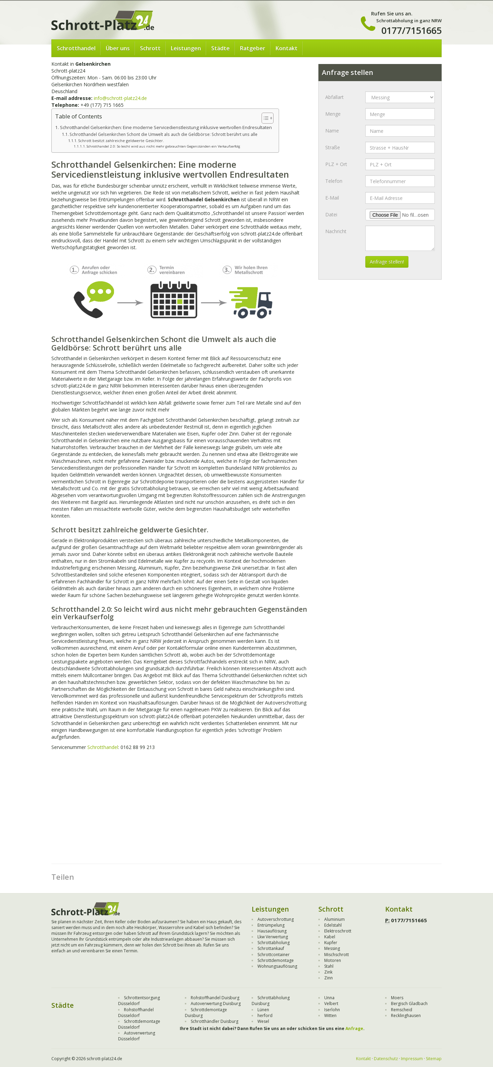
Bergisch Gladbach (409, 1003)
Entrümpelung (271, 925)
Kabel (329, 937)
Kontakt (287, 48)
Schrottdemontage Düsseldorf (139, 1024)
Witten (330, 1015)
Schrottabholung (273, 942)
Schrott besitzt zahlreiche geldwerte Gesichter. (121, 140)
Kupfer (330, 942)
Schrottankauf (270, 948)
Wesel (263, 1021)
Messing (332, 948)
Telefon (333, 181)
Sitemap (434, 1059)
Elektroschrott (337, 931)
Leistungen (186, 48)
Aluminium (334, 919)
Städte (220, 48)
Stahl (328, 966)
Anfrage (354, 1028)
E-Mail (332, 197)
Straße (332, 147)
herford (265, 1015)
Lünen (263, 1010)
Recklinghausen (406, 1015)
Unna (329, 998)
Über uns (118, 48)
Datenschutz (386, 1059)
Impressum (412, 1059)
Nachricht (335, 231)
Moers (397, 998)
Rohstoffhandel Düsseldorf (136, 1012)
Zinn (328, 978)
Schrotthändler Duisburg (214, 1021)
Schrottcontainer (273, 954)
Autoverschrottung (275, 919)
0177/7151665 (411, 30)
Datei (331, 214)
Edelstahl (333, 925)
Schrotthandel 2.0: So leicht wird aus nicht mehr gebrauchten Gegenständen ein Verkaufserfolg (163, 146)
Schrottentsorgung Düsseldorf (139, 1000)
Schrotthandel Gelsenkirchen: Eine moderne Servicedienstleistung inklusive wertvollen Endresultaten (166, 127)
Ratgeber (252, 48)
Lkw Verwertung (272, 937)
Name (332, 130)
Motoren (332, 960)
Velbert (331, 1003)
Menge (333, 114)
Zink (328, 972)
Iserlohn (332, 1010)
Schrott (150, 48)
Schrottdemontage (275, 960)
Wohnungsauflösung (277, 966)
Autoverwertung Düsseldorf (136, 1036)
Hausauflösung (272, 931)
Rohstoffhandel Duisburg (215, 998)
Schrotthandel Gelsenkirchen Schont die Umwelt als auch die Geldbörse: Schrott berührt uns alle (163, 134)
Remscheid (401, 1010)
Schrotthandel (76, 48)
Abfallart (334, 97)
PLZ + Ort (336, 164)
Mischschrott (336, 954)
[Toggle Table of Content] (264, 118)
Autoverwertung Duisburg (216, 1003)
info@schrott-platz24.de (120, 98)
